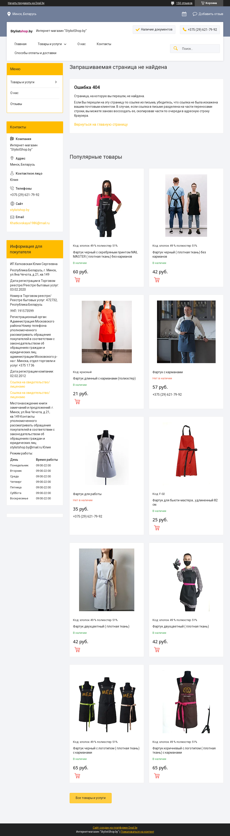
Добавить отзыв (211, 14)
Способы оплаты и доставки (35, 53)
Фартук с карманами (168, 372)
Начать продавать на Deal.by (26, 3)
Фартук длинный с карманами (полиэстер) (104, 378)
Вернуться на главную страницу (101, 124)
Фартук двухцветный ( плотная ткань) (101, 626)
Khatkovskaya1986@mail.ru (30, 223)
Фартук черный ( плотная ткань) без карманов (179, 254)
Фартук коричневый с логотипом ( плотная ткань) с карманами (184, 750)
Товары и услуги (50, 44)
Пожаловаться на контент (137, 831)
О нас (81, 44)
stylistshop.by (19, 210)
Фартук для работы (87, 494)
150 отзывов (184, 3)
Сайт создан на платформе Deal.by (115, 827)
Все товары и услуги (91, 798)
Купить (106, 279)
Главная (21, 44)
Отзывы (16, 104)
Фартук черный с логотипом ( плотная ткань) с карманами (106, 750)
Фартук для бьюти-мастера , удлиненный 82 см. (185, 502)
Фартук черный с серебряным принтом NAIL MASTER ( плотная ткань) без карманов (105, 254)
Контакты (104, 44)
